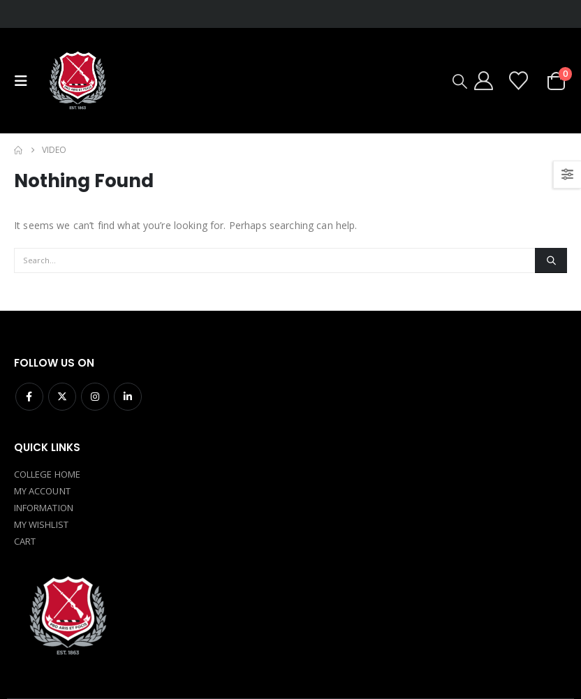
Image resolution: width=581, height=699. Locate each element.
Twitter (62, 397)
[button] (24, 81)
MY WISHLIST (41, 524)
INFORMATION (43, 507)
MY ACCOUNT (42, 491)
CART (25, 541)
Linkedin (128, 397)
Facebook (29, 397)
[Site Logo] (76, 80)
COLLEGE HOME (47, 474)
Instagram (95, 397)
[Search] (551, 260)
